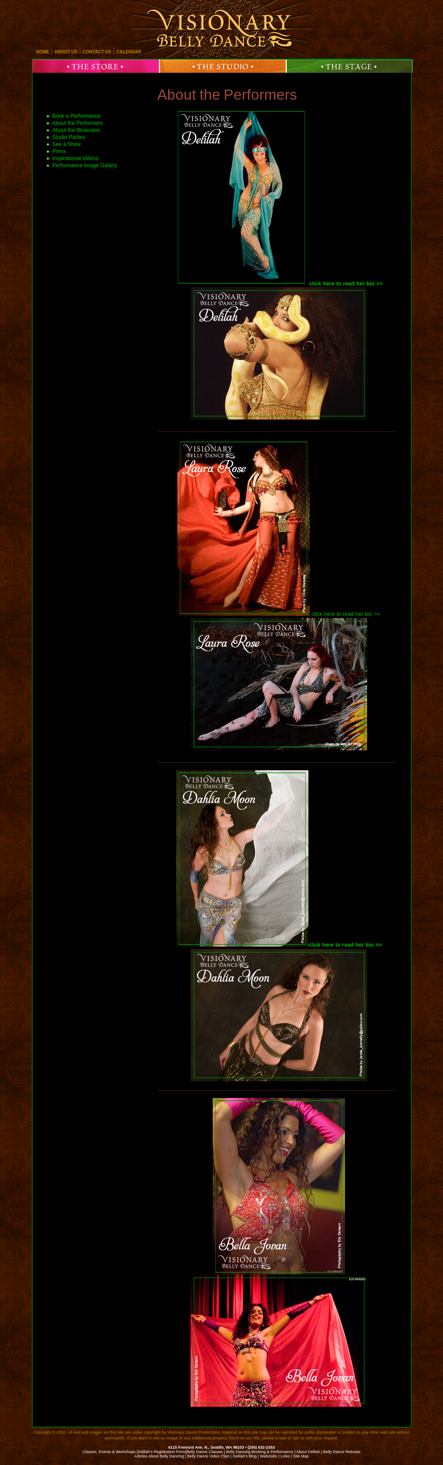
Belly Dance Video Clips (208, 1456)
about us (65, 51)
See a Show (67, 144)
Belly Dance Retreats (342, 1452)
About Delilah (308, 1452)
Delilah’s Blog (244, 1456)
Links (285, 1456)
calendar (128, 51)
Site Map (301, 1456)
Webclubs (268, 1456)
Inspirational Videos (76, 158)
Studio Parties (69, 137)
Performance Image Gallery (85, 165)
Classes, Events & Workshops (109, 1452)
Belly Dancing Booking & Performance (259, 1452)
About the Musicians (76, 130)
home (42, 51)
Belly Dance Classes (204, 1452)
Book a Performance (77, 116)
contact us (97, 51)
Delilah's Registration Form (161, 1452)
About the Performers (227, 94)
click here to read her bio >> (346, 614)
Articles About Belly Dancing (159, 1456)
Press (59, 151)
